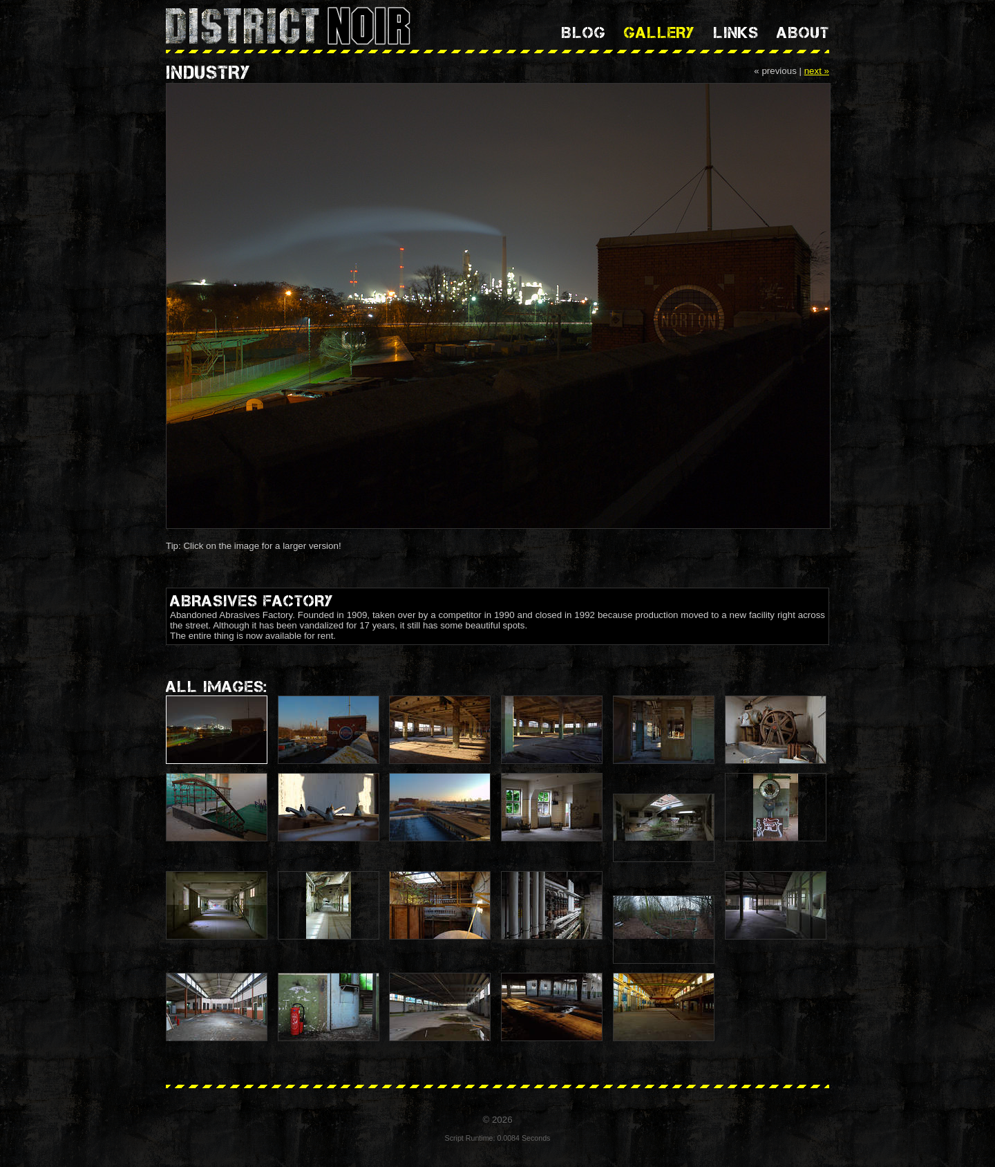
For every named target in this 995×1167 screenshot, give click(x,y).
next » (816, 71)
